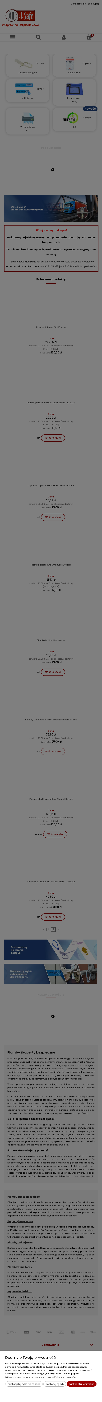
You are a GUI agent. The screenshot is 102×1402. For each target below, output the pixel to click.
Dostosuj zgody (55, 1384)
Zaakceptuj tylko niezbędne (24, 1384)
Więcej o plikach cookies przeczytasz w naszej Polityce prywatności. (40, 1377)
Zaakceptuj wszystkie (81, 1384)
